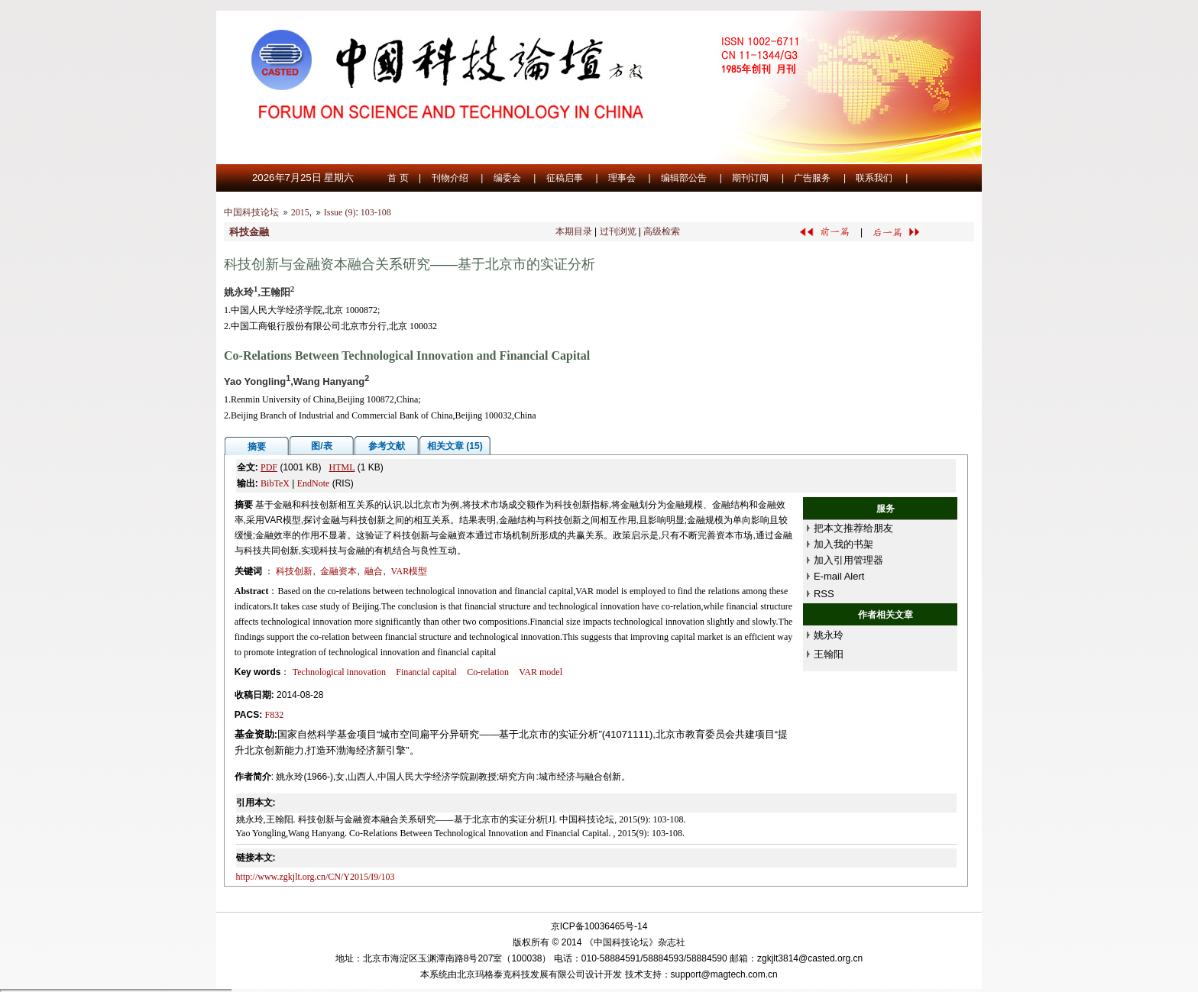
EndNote (313, 483)
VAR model (540, 672)
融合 (373, 571)
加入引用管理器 (848, 560)
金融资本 (338, 571)
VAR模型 (408, 571)
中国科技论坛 (251, 212)
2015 (300, 212)
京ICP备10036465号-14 (599, 926)
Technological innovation (339, 672)
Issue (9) (340, 212)
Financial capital (426, 672)
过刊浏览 (618, 231)
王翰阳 (828, 654)
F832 (274, 714)
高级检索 (661, 231)
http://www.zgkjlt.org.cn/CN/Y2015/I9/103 (315, 876)
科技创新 (294, 571)
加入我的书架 (843, 544)
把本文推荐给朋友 (853, 528)
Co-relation (488, 672)
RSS (824, 593)
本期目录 (573, 231)
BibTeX (275, 483)
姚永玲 (828, 635)
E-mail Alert (839, 576)
